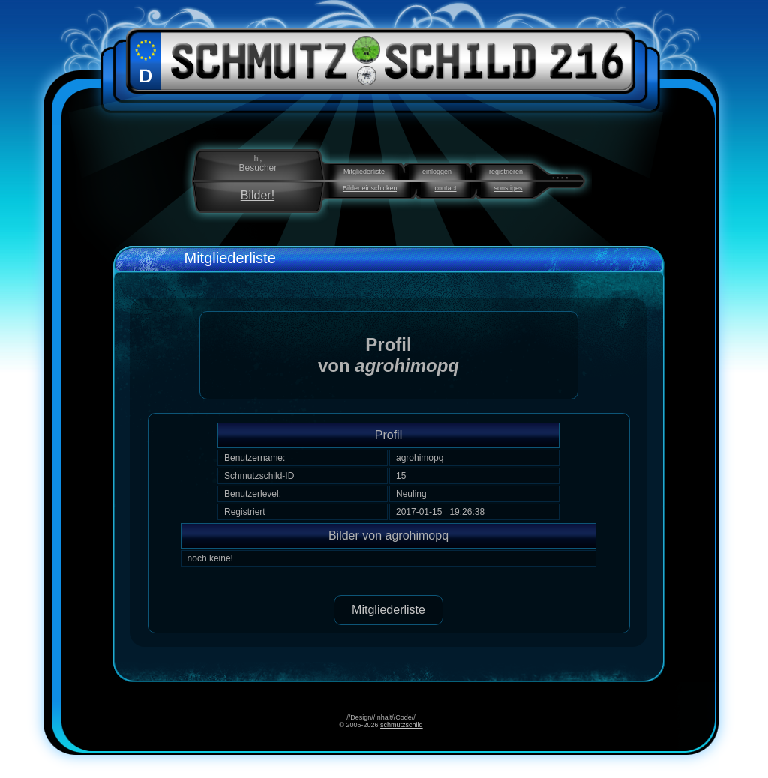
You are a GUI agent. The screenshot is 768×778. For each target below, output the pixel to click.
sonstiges (508, 188)
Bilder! (257, 195)
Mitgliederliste (364, 171)
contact (445, 188)
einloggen (437, 171)
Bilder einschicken (370, 188)
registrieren (506, 171)
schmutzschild (401, 725)
